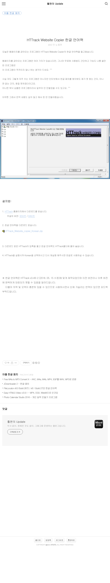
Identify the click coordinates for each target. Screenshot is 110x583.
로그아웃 (59, 575)
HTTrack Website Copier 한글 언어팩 (55, 78)
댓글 (4, 444)
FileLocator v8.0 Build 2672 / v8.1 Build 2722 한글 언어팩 (30, 423)
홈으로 (38, 575)
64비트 (31, 251)
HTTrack (9, 246)
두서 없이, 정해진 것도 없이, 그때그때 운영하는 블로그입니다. (36, 461)
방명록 (48, 575)
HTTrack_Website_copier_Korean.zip (22, 266)
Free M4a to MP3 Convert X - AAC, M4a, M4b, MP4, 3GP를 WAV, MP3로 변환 (40, 414)
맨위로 (71, 575)
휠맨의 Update (55, 3)
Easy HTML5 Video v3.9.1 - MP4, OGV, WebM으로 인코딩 (31, 428)
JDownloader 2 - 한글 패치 (16, 419)
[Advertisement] (55, 42)
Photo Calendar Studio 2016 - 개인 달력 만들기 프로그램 (30, 432)
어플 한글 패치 (10, 410)
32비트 (23, 251)
